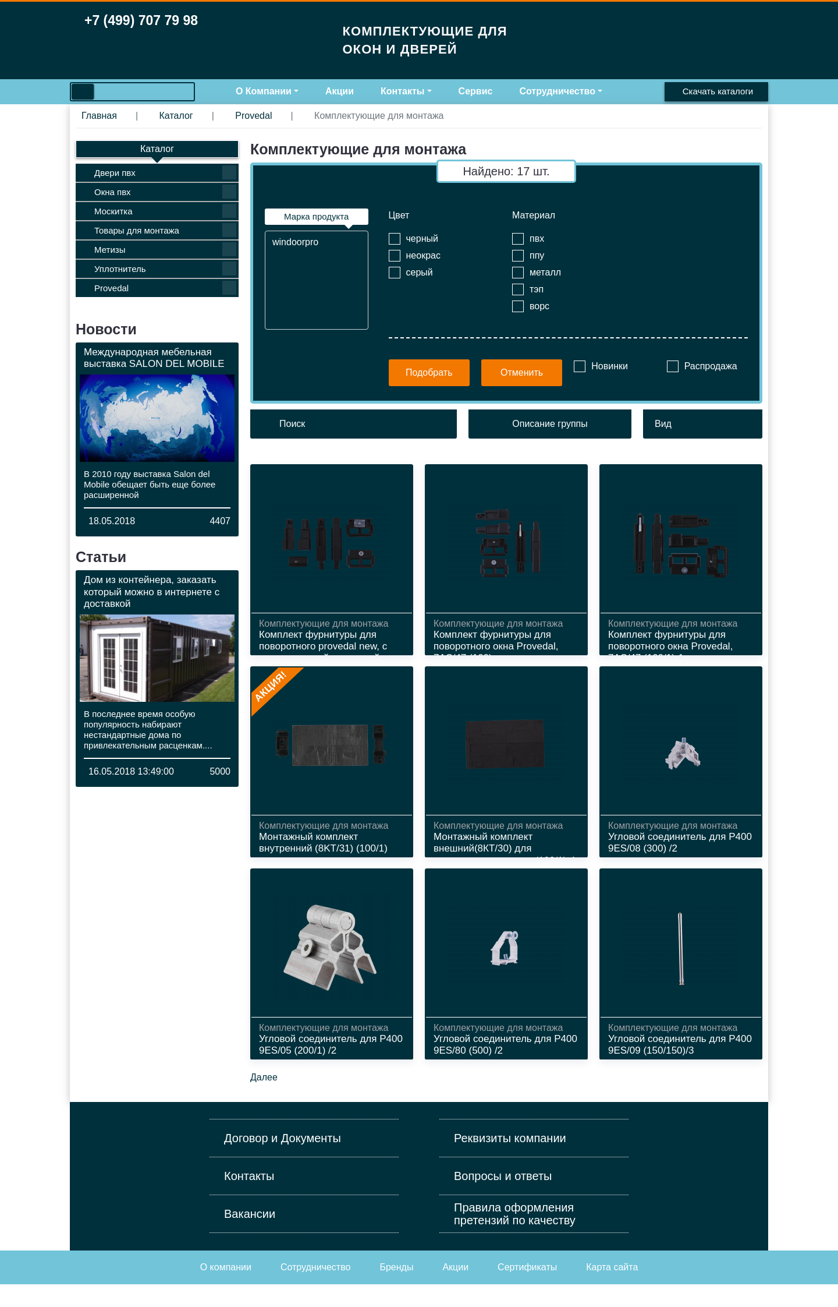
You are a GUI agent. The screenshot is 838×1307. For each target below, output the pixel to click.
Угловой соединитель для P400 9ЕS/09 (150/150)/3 (680, 1059)
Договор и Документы (282, 1160)
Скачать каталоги (718, 91)
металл (545, 272)
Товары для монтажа (165, 230)
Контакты (402, 91)
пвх (537, 238)
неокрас (423, 255)
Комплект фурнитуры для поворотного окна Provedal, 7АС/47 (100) (496, 646)
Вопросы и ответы (503, 1198)
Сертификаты (527, 1290)
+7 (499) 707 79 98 (141, 20)
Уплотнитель (165, 268)
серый (419, 272)
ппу (537, 255)
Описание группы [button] (549, 424)
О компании (225, 1290)
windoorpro (316, 242)
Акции (339, 91)
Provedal (165, 288)
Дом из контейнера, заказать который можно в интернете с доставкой (151, 591)
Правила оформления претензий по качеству (515, 1236)
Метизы (165, 249)
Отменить (521, 372)
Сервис (476, 91)
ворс (539, 306)
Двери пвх (165, 172)
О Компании (264, 91)
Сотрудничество (557, 91)
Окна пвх (165, 192)
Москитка (165, 211)
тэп (537, 289)
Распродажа (710, 366)
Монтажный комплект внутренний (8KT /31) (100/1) (323, 850)
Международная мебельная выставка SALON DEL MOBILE (154, 358)
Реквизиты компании (510, 1160)
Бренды (396, 1290)
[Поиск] (353, 424)
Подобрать (429, 372)
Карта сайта (612, 1290)
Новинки (609, 366)
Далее (264, 1100)
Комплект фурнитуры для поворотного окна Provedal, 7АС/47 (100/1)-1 (670, 646)
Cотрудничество (315, 1290)
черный (422, 238)
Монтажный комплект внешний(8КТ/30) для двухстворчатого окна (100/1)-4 (504, 856)
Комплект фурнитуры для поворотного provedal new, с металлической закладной (323, 646)
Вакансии (249, 1236)
